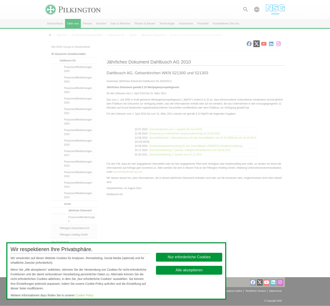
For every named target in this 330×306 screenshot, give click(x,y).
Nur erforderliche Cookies (189, 257)
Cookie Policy (84, 295)
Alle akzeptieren (189, 270)
